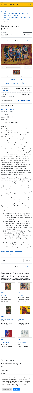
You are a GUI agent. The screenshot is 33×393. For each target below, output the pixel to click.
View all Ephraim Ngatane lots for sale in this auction (13, 254)
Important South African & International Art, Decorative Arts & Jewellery (15, 14)
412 (2, 293)
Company (4, 370)
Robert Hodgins (21, 319)
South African (18, 251)
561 (19, 316)
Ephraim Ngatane (7, 109)
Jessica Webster (22, 342)
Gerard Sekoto (21, 295)
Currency (20, 79)
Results (29, 34)
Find (2, 367)
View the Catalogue (24, 100)
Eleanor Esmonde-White (7, 319)
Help (3, 373)
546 (2, 316)
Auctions (3, 11)
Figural (2, 251)
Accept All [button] (16, 389)
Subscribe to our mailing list (11, 364)
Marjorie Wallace (5, 295)
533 (19, 293)
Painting (12, 251)
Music (7, 251)
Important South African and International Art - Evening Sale (16, 18)
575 (19, 339)
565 (2, 339)
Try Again (29, 4)
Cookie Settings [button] (7, 389)
